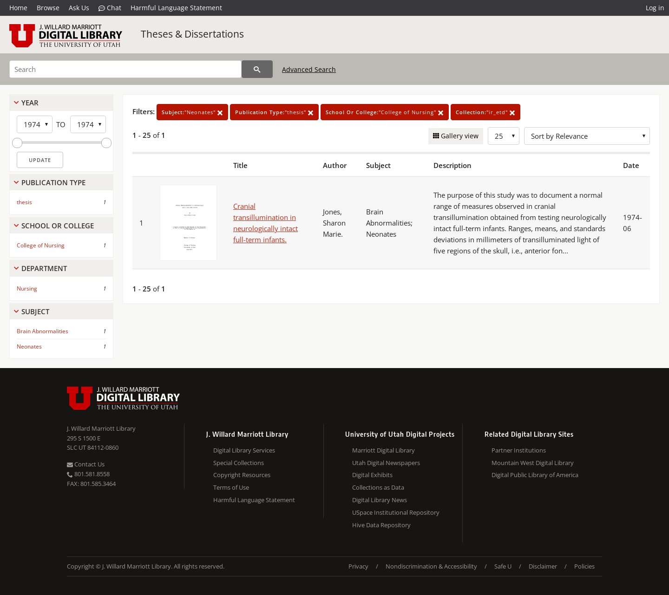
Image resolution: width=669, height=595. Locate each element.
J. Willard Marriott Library (101, 428)
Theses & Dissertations (192, 33)
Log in (655, 7)
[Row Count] (503, 136)
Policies (584, 566)
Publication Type (53, 182)
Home (18, 7)
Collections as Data (378, 487)
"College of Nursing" (385, 112)
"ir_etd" (485, 112)
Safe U (503, 566)
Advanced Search (309, 69)
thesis (24, 202)
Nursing (27, 288)
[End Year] (88, 124)
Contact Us (86, 464)
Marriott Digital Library (383, 450)
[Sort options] (587, 136)
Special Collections (238, 463)
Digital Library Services (244, 450)
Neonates (29, 346)
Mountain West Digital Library (533, 463)
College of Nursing (41, 245)
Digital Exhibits (372, 475)
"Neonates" (192, 112)
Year (30, 102)
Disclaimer (543, 566)
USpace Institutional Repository (395, 512)
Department (44, 268)
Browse (48, 7)
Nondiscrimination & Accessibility (431, 566)
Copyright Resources (241, 475)
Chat (109, 8)
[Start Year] (34, 124)
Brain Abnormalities (42, 331)
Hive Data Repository (381, 525)
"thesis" (274, 112)
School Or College (57, 225)
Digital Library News (379, 500)
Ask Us (79, 7)
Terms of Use (231, 487)
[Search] (125, 69)
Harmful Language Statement (176, 7)
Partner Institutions (519, 450)
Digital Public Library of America (535, 475)
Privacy (358, 566)
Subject (35, 311)
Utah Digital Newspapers (386, 463)
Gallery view (459, 135)
